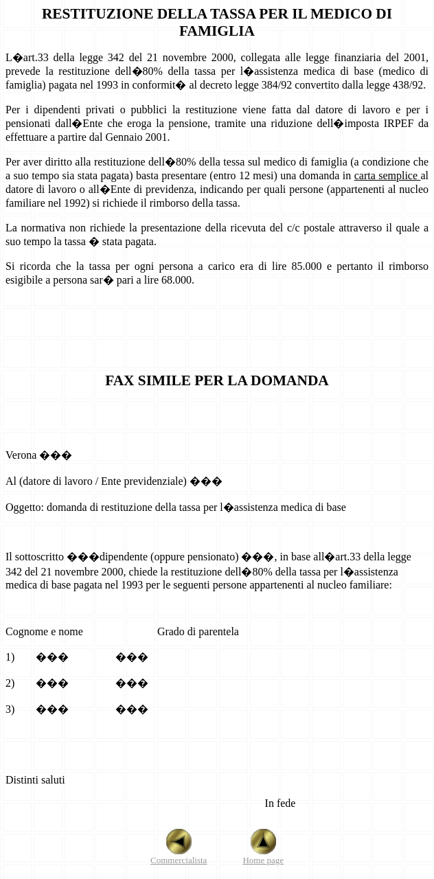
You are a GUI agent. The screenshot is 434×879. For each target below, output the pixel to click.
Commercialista (178, 856)
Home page (263, 856)
